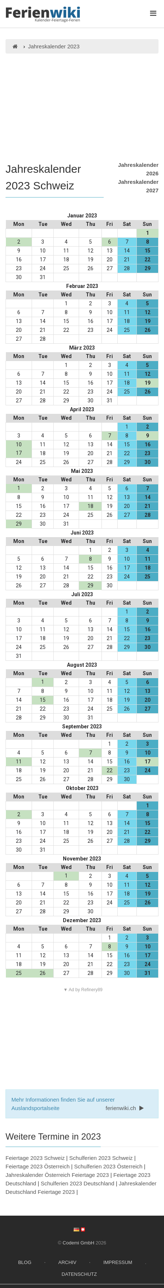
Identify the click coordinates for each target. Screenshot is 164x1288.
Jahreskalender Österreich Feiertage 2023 (57, 1175)
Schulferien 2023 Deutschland (77, 1183)
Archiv (67, 1262)
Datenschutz (79, 1274)
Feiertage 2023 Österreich (37, 1166)
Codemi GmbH (78, 1243)
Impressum (117, 1262)
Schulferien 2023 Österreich (108, 1166)
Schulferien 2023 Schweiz (101, 1158)
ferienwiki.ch (125, 1108)
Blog (24, 1262)
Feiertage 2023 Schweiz (35, 1158)
